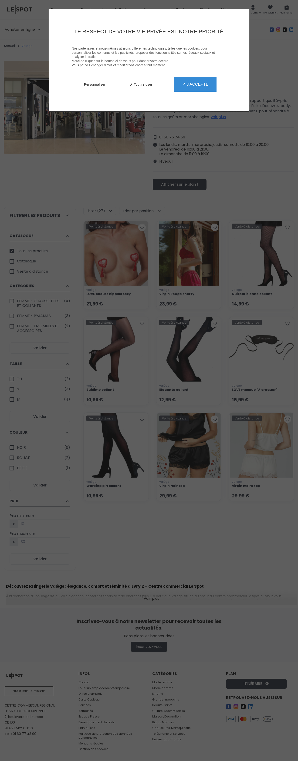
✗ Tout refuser (141, 84)
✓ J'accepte (195, 84)
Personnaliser (94, 84)
